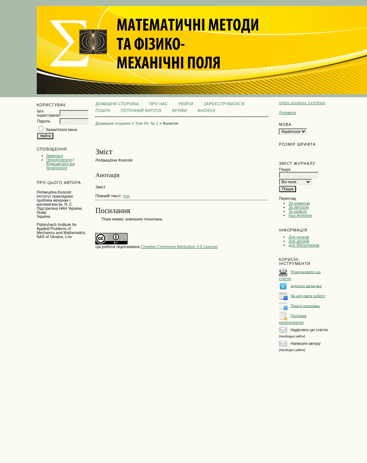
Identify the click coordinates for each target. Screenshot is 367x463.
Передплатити (59, 160)
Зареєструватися (224, 104)
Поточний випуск (141, 111)
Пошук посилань (305, 306)
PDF (126, 196)
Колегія (170, 123)
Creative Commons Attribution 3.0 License (179, 246)
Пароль (43, 121)
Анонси (206, 111)
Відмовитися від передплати (60, 166)
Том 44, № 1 (146, 123)
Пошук (102, 111)
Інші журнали (299, 215)
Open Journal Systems (302, 103)
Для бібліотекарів (303, 245)
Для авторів (298, 241)
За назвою (297, 211)
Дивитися (54, 156)
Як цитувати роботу (308, 296)
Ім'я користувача (48, 113)
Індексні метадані (306, 286)
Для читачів (298, 237)
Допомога (287, 113)
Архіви (179, 111)
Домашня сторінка (117, 104)
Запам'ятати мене (61, 130)
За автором (298, 207)
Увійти (185, 104)
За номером (299, 203)
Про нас (158, 104)
